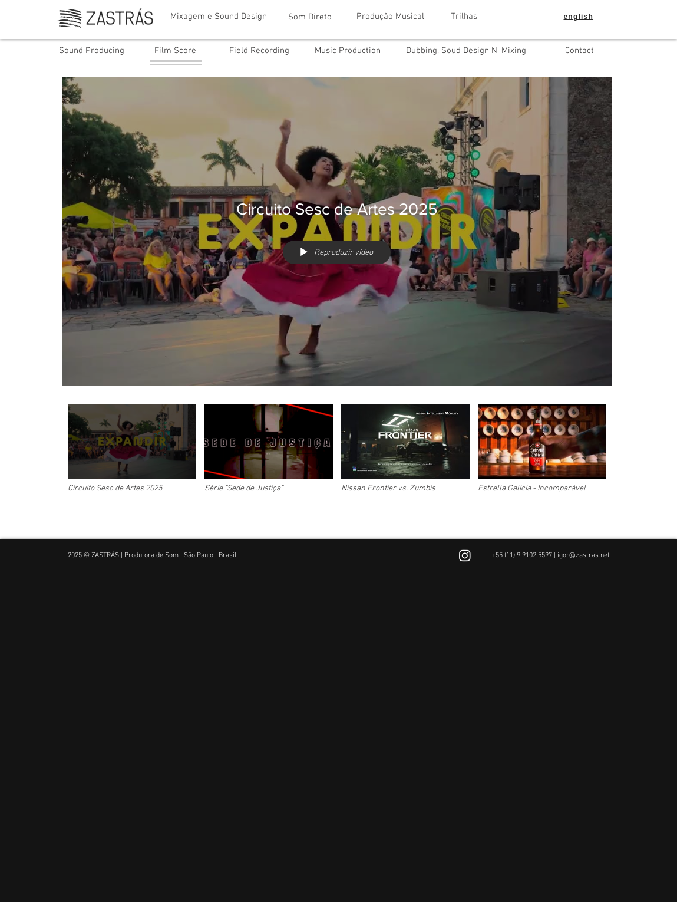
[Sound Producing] (92, 50)
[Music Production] (347, 50)
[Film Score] (175, 50)
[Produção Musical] (390, 16)
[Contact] (579, 50)
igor (563, 555)
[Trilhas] (464, 16)
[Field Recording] (259, 50)
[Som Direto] (310, 17)
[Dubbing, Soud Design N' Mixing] (466, 50)
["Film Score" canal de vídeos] (337, 462)
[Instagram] (465, 555)
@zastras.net (589, 555)
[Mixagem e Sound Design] (219, 16)
